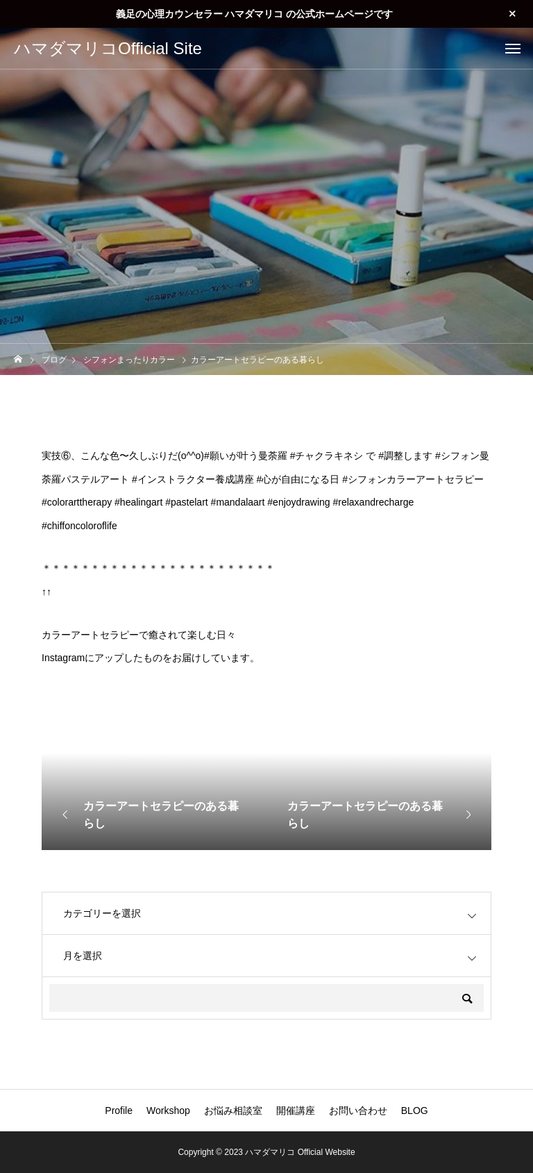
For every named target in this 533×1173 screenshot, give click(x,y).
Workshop (168, 1110)
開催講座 (295, 1110)
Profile (119, 1110)
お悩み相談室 (233, 1110)
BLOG (414, 1110)
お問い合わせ (358, 1110)
